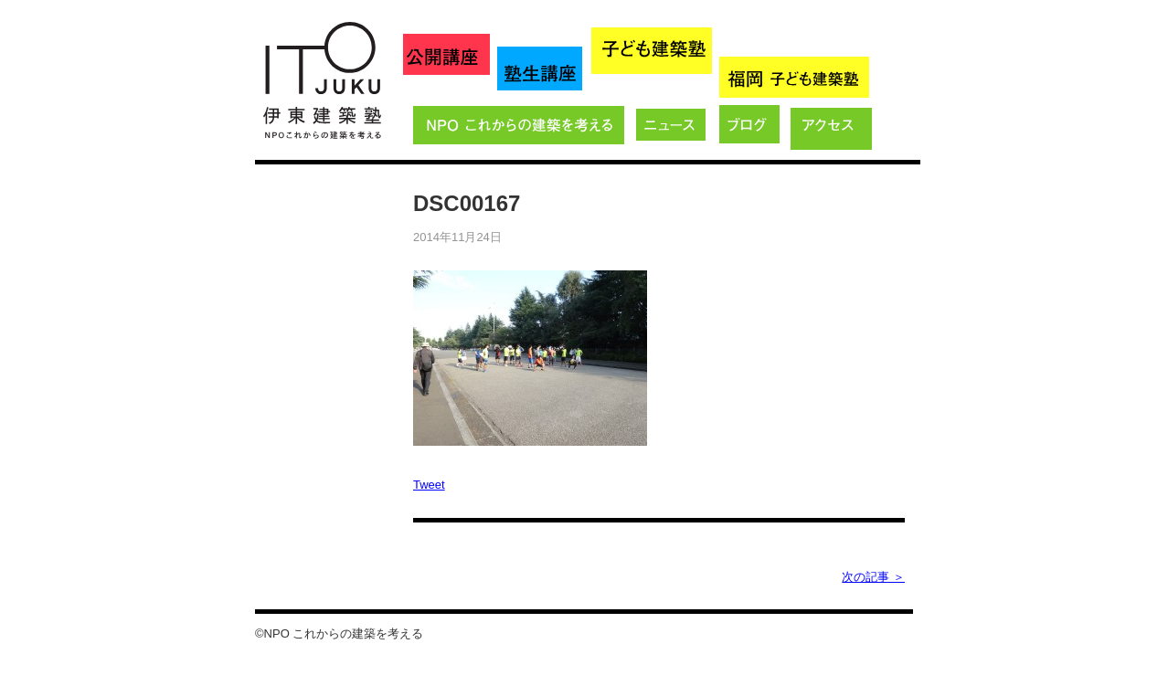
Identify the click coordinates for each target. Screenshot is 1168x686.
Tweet (429, 484)
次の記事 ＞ (873, 577)
